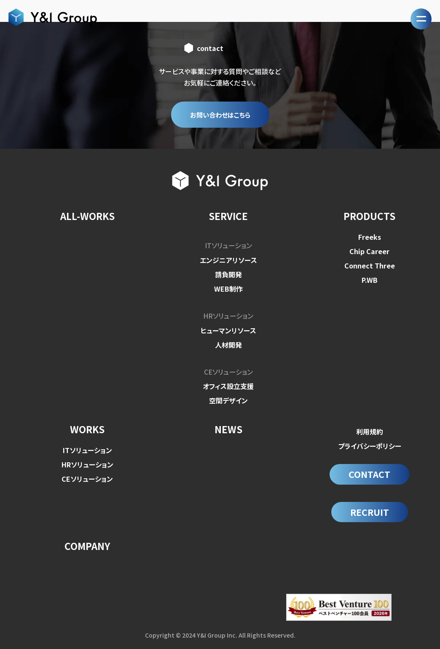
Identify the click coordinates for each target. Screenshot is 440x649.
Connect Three (369, 266)
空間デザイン (228, 400)
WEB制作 (228, 289)
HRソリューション (228, 316)
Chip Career (369, 252)
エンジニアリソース (228, 260)
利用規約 (369, 431)
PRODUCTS (369, 216)
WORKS (87, 429)
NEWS (228, 429)
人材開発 (228, 344)
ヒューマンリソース (228, 330)
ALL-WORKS (87, 216)
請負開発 (228, 274)
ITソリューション (228, 246)
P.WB (370, 280)
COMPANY (87, 547)
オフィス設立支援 (228, 386)
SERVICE (228, 216)
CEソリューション (228, 371)
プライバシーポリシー (369, 445)
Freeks (369, 237)
